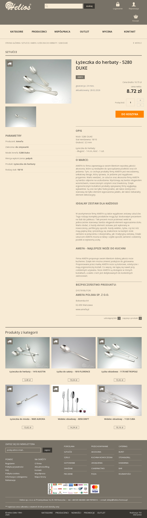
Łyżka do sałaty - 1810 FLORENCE (73, 371)
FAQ (7, 470)
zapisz (47, 450)
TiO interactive (137, 513)
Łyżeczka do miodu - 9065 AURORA (27, 419)
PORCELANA (69, 446)
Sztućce (25, 43)
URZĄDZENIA (96, 463)
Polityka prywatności (14, 466)
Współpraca (40, 473)
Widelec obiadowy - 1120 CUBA (119, 419)
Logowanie (118, 6)
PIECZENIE (68, 474)
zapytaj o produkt (132, 318)
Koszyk (135, 18)
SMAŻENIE (68, 468)
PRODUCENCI (39, 31)
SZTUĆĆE (68, 452)
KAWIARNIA (123, 463)
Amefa (33, 43)
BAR (120, 468)
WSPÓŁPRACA (62, 31)
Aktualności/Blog (42, 466)
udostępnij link (112, 318)
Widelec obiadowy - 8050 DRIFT (73, 419)
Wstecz (137, 43)
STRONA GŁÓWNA (12, 43)
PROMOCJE (89, 512)
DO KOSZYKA (129, 114)
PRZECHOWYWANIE (99, 446)
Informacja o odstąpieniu (16, 476)
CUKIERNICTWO (98, 468)
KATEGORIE (47, 512)
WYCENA (107, 31)
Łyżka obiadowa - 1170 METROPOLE (120, 371)
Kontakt (38, 470)
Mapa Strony (40, 476)
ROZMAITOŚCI (125, 474)
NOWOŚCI (76, 512)
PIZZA (93, 474)
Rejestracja (134, 6)
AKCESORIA (96, 452)
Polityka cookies (12, 473)
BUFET (121, 452)
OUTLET (84, 31)
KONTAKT (130, 31)
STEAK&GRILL (124, 457)
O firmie (38, 463)
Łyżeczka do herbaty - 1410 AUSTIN (27, 371)
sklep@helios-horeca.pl (117, 500)
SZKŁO (67, 457)
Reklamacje (10, 480)
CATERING (123, 446)
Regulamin (10, 463)
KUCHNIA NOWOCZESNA (101, 457)
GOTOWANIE (69, 463)
